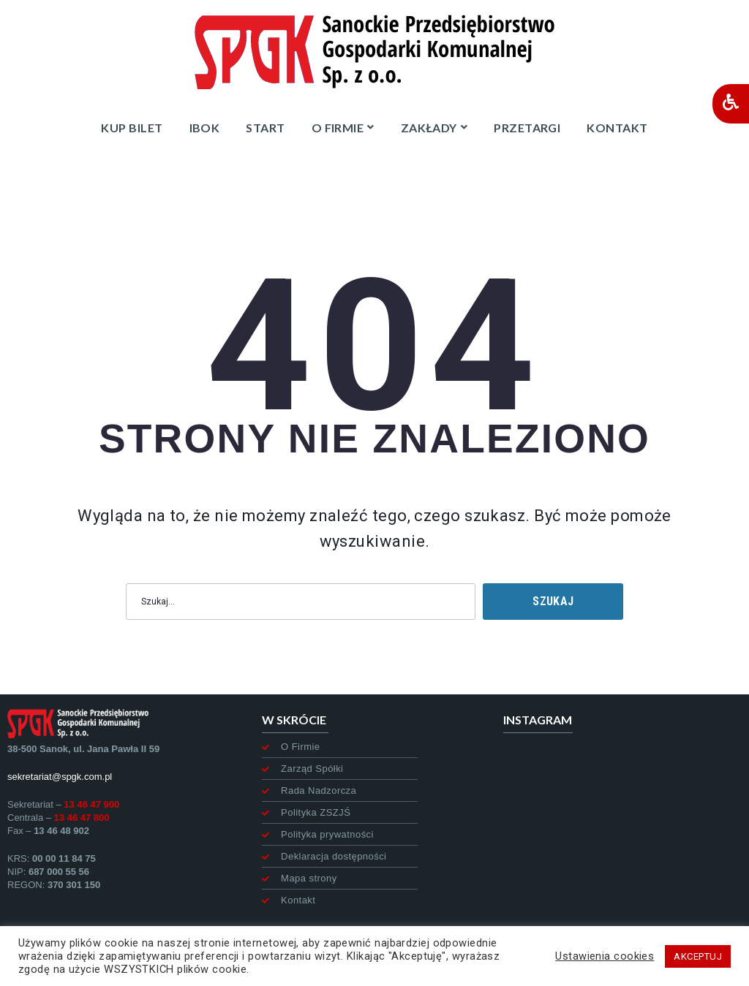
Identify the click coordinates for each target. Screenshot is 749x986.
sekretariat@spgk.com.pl (59, 776)
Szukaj (552, 601)
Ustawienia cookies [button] (604, 956)
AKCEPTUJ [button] (698, 956)
